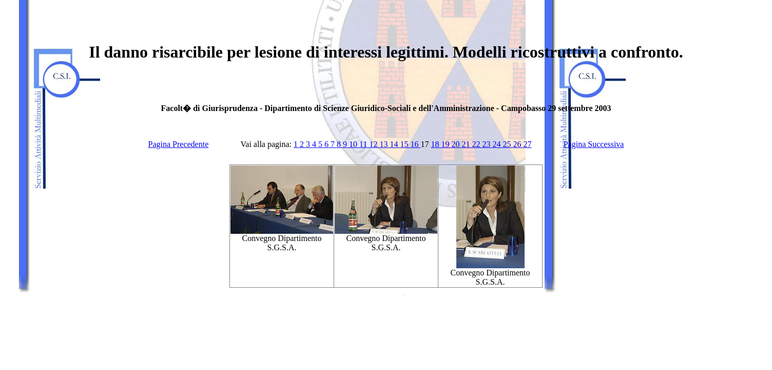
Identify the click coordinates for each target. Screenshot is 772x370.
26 (518, 144)
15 (405, 144)
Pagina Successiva (594, 144)
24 (497, 144)
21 (466, 144)
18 (436, 144)
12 (374, 144)
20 (456, 144)
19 (446, 144)
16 (415, 144)
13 (384, 144)
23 (487, 144)
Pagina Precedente (178, 144)
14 (395, 144)
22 (477, 144)
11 (364, 144)
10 (354, 144)
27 (527, 144)
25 (508, 144)
